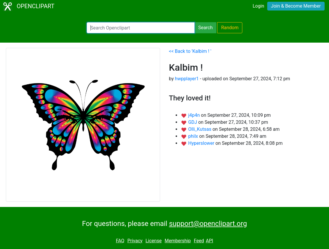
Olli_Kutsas (200, 129)
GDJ (193, 122)
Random (230, 27)
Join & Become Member (296, 6)
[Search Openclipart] (141, 27)
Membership (177, 240)
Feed (199, 240)
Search (205, 27)
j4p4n (194, 115)
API (209, 240)
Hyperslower (201, 143)
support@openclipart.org (208, 224)
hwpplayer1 (187, 78)
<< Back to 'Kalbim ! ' (190, 51)
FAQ (120, 240)
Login (258, 6)
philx (193, 136)
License (153, 240)
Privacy (135, 240)
